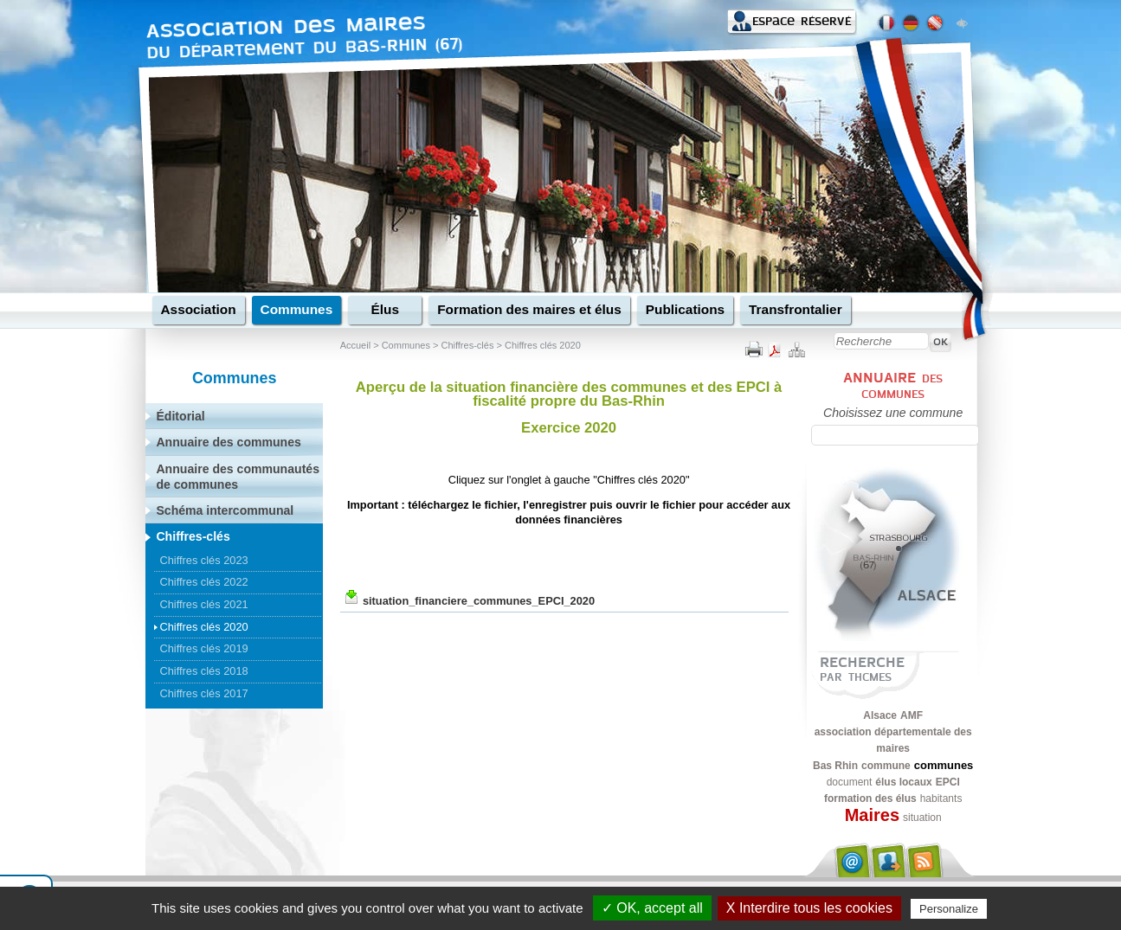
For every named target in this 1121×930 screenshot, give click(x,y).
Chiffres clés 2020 (543, 345)
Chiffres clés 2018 (203, 670)
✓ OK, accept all (652, 908)
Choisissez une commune (893, 413)
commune (886, 766)
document (850, 782)
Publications (685, 309)
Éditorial (180, 416)
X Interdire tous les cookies (809, 908)
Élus (384, 309)
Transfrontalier (795, 309)
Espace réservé (801, 21)
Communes (297, 309)
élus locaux (903, 782)
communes (944, 765)
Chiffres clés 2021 (203, 604)
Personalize (948, 908)
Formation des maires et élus (529, 309)
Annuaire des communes (228, 442)
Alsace (880, 715)
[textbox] (895, 435)
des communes (902, 386)
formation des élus (870, 798)
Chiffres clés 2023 (203, 560)
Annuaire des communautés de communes (237, 476)
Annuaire (879, 378)
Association (198, 309)
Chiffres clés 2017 (203, 693)
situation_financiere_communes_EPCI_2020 (479, 600)
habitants (941, 798)
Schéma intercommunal (224, 510)
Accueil (355, 345)
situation (922, 817)
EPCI (948, 782)
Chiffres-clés (467, 345)
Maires (872, 814)
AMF (911, 715)
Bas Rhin (835, 766)
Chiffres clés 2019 (203, 648)
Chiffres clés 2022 (203, 581)
